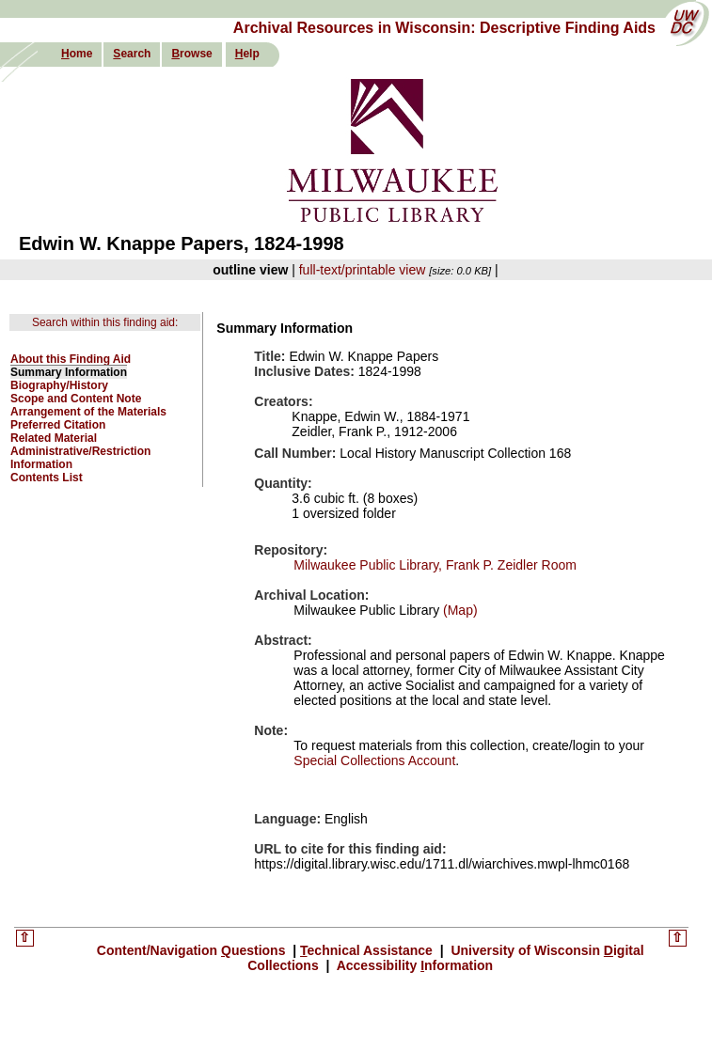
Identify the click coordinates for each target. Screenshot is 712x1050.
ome (76, 53)
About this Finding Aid (70, 359)
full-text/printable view (362, 269)
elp (247, 53)
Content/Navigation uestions (193, 950)
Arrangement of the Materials (88, 411)
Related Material (53, 438)
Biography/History (59, 385)
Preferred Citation (57, 424)
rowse (191, 53)
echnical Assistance (368, 950)
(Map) (458, 610)
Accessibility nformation (413, 965)
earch (131, 53)
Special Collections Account (374, 760)
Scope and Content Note (75, 398)
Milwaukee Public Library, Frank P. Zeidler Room (435, 564)
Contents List (46, 477)
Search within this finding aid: (105, 322)
